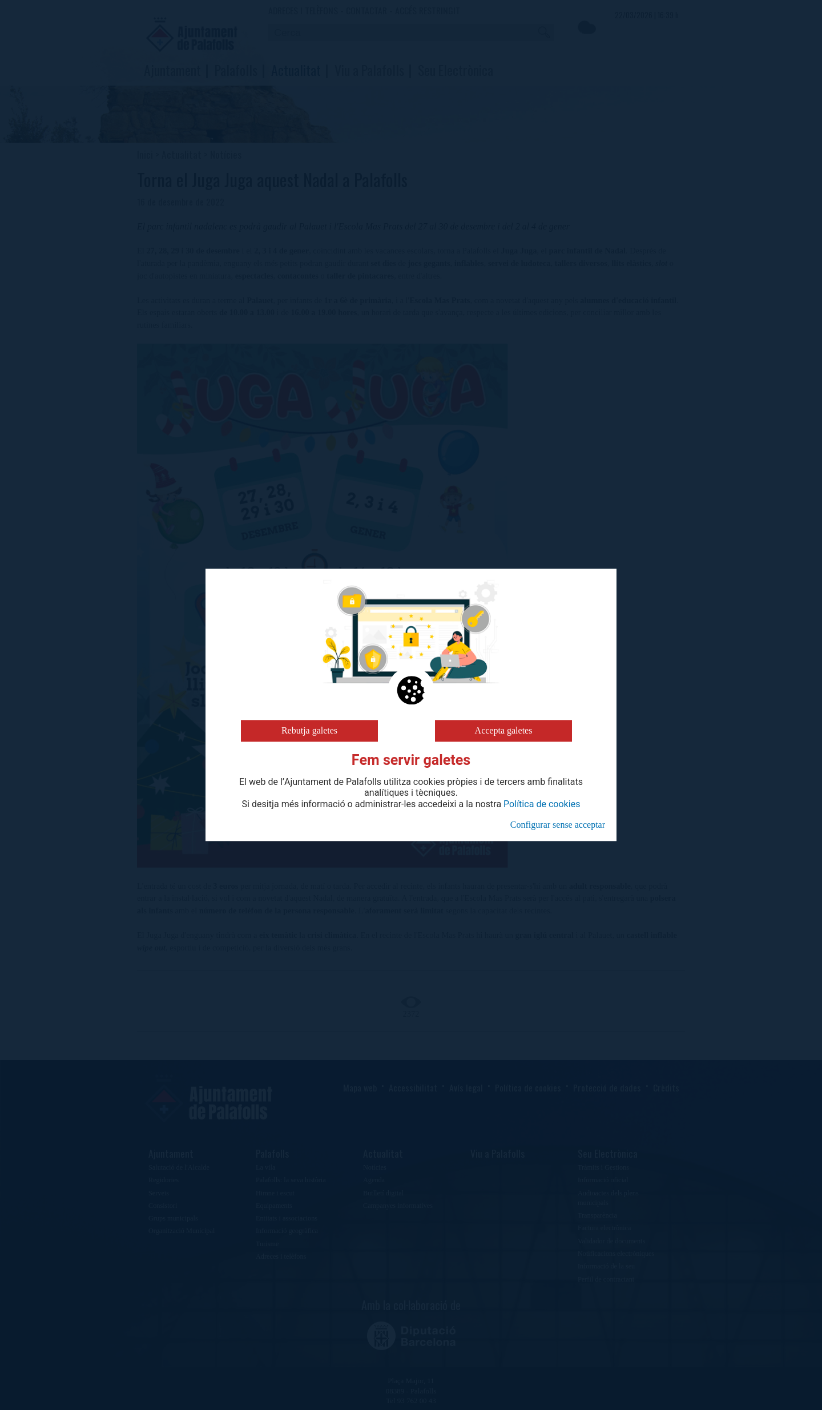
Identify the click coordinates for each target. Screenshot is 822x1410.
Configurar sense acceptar (557, 824)
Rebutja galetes (309, 730)
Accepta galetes (504, 730)
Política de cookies (541, 804)
